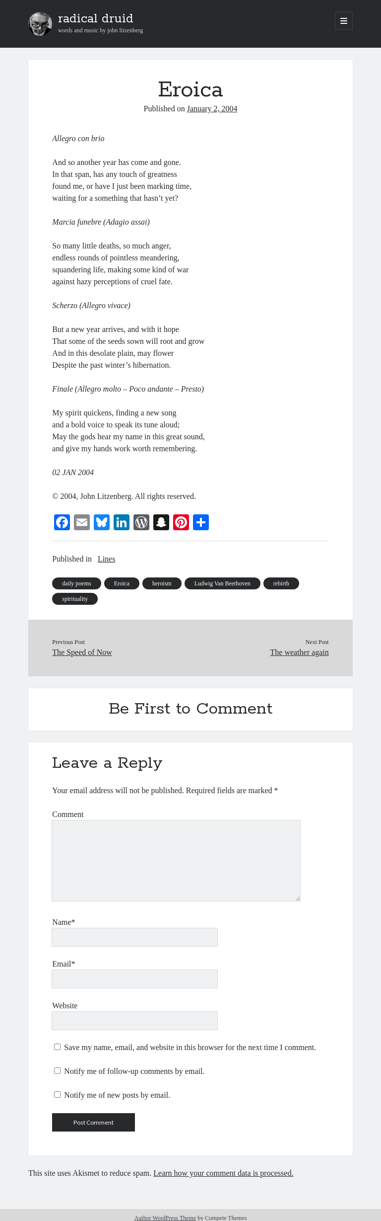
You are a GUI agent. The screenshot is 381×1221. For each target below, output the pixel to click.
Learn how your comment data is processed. (223, 1173)
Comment (67, 814)
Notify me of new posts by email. (117, 1095)
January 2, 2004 (212, 108)
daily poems (76, 583)
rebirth (281, 583)
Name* (63, 922)
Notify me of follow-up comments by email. (134, 1071)
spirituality (75, 598)
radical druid (95, 19)
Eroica (121, 583)
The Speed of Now (82, 652)
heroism (162, 583)
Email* (63, 964)
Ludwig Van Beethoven (222, 583)
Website (64, 1005)
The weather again (299, 652)
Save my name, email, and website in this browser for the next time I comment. (190, 1047)
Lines (107, 559)
